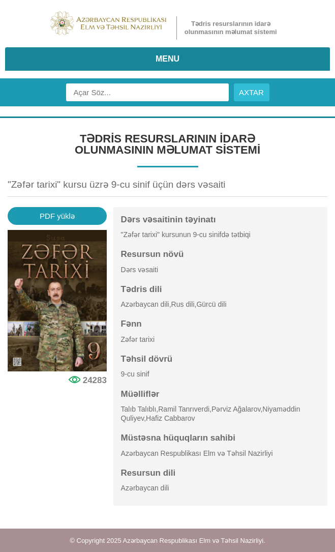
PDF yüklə (57, 216)
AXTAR (251, 92)
